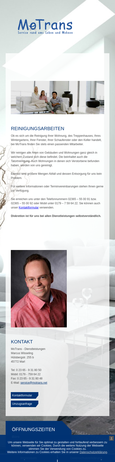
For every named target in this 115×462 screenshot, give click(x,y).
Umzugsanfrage (22, 403)
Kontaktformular (29, 207)
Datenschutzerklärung (93, 452)
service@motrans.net (33, 382)
